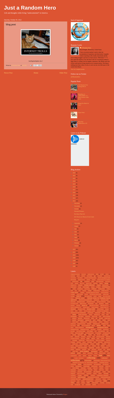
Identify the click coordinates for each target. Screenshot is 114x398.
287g (97, 274)
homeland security (81, 323)
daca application (88, 296)
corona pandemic (104, 292)
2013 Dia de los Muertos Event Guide (84, 217)
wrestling (102, 382)
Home (36, 73)
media (88, 338)
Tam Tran (101, 369)
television (80, 371)
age (94, 276)
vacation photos (89, 381)
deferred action (80, 298)
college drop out (104, 290)
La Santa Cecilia (106, 333)
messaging (74, 340)
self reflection (105, 364)
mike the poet (107, 342)
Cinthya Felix (101, 288)
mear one (83, 338)
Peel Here (94, 349)
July (75, 229)
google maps (107, 318)
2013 (74, 201)
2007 (74, 263)
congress (82, 292)
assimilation (87, 281)
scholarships (73, 364)
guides (98, 320)
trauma (94, 373)
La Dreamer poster (90, 333)
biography (80, 285)
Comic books (74, 292)
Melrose (93, 338)
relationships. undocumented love (102, 360)
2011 (74, 252)
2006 (74, 266)
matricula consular (100, 336)
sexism (72, 366)
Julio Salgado (90, 331)
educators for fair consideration (78, 312)
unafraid (92, 375)
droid (72, 311)
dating (100, 296)
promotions (90, 353)
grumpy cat (88, 320)
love (72, 336)
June (75, 231)
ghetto (92, 318)
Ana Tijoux (80, 277)
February (76, 243)
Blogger (65, 394)
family (74, 314)
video (105, 381)
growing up (80, 320)
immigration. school (84, 329)
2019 (74, 184)
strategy (89, 368)
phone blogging (84, 351)
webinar (83, 382)
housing (89, 323)
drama (106, 303)
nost (89, 345)
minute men (75, 344)
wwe (83, 384)
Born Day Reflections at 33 (82, 122)
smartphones (78, 366)
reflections (75, 360)
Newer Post (8, 73)
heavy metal (75, 322)
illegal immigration (79, 327)
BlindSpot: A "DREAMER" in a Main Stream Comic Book (83, 96)
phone (108, 349)
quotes (84, 355)
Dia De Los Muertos (101, 301)
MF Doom (89, 342)
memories (108, 338)
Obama (102, 345)
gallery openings (106, 316)
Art (81, 281)
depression (73, 301)
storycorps (83, 368)
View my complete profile (78, 69)
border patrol (73, 287)
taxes (107, 369)
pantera (72, 349)
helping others (84, 322)
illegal (104, 325)
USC (78, 381)
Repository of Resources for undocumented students (85, 362)
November (77, 206)
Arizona (93, 279)
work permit (95, 382)
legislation (80, 334)
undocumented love (88, 379)
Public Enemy (102, 353)
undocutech (98, 379)
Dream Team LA (104, 307)
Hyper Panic (81, 112)
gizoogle (101, 318)
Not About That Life (79, 214)
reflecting (91, 358)
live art (98, 334)
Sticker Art (107, 366)
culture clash (105, 294)
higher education (93, 322)
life (85, 334)
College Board (96, 290)
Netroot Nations (79, 345)
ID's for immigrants (86, 325)
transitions (89, 373)
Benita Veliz (88, 283)
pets (104, 349)
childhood (94, 288)
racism (89, 355)
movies (92, 344)
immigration (90, 327)
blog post (76, 219)
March (76, 240)
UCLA (86, 375)
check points (87, 288)
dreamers (73, 309)
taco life (90, 369)
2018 (74, 187)
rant (100, 355)
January (76, 245)
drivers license (100, 309)
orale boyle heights (82, 347)
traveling (106, 373)
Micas (95, 342)
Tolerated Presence (79, 211)
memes (102, 338)
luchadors (83, 336)
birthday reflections (89, 285)
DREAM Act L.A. (104, 305)
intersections (105, 329)
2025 (74, 172)
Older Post (63, 73)
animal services (81, 279)
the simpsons (97, 371)
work (88, 382)
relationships (88, 360)
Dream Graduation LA (76, 307)
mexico (84, 342)
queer (80, 355)
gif (96, 318)
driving (106, 309)
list (94, 334)
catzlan (74, 288)
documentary (90, 303)
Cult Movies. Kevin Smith (95, 294)
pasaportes (78, 349)
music (97, 344)
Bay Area (82, 283)
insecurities (93, 329)
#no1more (84, 274)
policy (84, 353)
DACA (79, 296)
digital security (83, 303)
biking (106, 283)
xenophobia (88, 384)
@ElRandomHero (75, 77)
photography (94, 351)
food (107, 314)
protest (95, 353)
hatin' (109, 320)
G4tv (100, 316)
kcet (95, 331)
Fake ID (108, 312)
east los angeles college (89, 311)
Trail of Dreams (80, 373)
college (89, 290)
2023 (74, 175)
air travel (100, 276)
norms (85, 345)
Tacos (95, 369)
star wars (101, 366)
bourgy (79, 287)
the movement (87, 371)
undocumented (82, 377)
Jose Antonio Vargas (81, 331)
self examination (97, 364)
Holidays (106, 322)
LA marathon (98, 333)
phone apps (75, 351)
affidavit (83, 276)
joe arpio (73, 331)
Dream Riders (86, 307)
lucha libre (77, 336)
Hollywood (73, 323)
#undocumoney (91, 274)
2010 (74, 255)
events (103, 312)
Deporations (96, 300)
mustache (104, 344)
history (100, 322)
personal (100, 349)
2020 (74, 181)
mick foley (100, 342)
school (79, 364)
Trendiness (73, 375)
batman (76, 283)
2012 (74, 249)
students (101, 368)
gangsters (74, 318)
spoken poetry (94, 366)
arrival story (75, 281)
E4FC (80, 311)
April (75, 237)
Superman (73, 369)
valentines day (98, 381)
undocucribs (73, 377)
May (75, 234)
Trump (79, 375)
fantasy (90, 314)
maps (93, 336)
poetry (79, 353)
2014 (74, 198)
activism (73, 276)
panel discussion (105, 347)
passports (84, 349)
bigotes (101, 283)
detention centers (91, 301)
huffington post (96, 323)
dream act (84, 305)
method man (81, 340)
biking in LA (73, 285)
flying (103, 314)
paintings (98, 347)
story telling (76, 368)
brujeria (92, 287)
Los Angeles (105, 334)
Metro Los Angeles (100, 340)
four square (81, 316)
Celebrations (80, 288)
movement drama (84, 344)
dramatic (72, 305)
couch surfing (80, 294)
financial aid (97, 314)
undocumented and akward (93, 377)
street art (95, 368)
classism (84, 290)
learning (74, 334)
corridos (73, 294)
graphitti (74, 320)
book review (105, 285)
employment (97, 312)
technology (73, 371)
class (79, 290)
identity (99, 325)
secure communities (88, 364)
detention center (81, 301)
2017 (74, 189)
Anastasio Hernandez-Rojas (90, 277)
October (76, 209)
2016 (74, 192)
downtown (101, 303)
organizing (91, 347)
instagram (99, 329)
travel (100, 373)
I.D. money (73, 325)
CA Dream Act (106, 287)
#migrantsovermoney (75, 274)
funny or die (94, 316)
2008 (74, 260)
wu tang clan (77, 384)
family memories (82, 314)
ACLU (107, 274)
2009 (74, 258)
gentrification (87, 318)
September (77, 223)
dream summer (95, 307)
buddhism (98, 287)
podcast (73, 353)
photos (101, 351)
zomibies (94, 384)
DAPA (95, 296)
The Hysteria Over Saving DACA (83, 85)
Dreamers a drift (81, 309)
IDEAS (93, 325)
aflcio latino (89, 276)
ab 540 (102, 274)
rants (108, 355)
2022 (74, 178)
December (77, 203)
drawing (78, 305)
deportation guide (104, 300)
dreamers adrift (91, 309)
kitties (72, 333)
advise (78, 276)
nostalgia (94, 345)
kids (107, 331)
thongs (104, 371)
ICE (78, 325)
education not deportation (102, 311)
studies (106, 368)
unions (104, 379)
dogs (96, 303)
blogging (99, 285)
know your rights (79, 333)
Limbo (90, 334)
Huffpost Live (105, 323)
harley (104, 320)
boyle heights (86, 287)
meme (98, 338)
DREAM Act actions (94, 305)
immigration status (75, 329)
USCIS (82, 381)
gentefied (80, 318)
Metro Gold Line (90, 340)
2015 (74, 195)
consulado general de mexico (92, 292)
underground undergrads (102, 375)
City (76, 290)
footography (74, 316)
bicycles (95, 283)
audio (92, 281)
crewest (86, 294)
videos (72, 382)
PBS (89, 349)
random (95, 355)
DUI (76, 311)
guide (94, 320)
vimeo (78, 382)
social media (86, 366)
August (76, 226)
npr (98, 345)
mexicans (79, 342)
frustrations (87, 316)
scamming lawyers (104, 362)
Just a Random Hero (30, 8)
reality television (79, 358)
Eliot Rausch (90, 312)
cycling (72, 296)
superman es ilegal (82, 369)
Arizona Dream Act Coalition (103, 279)
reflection (104, 358)
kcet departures (101, 331)
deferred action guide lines (85, 300)
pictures (106, 351)
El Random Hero (86, 48)
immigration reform (102, 327)
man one (89, 336)
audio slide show (99, 281)
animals (88, 279)
